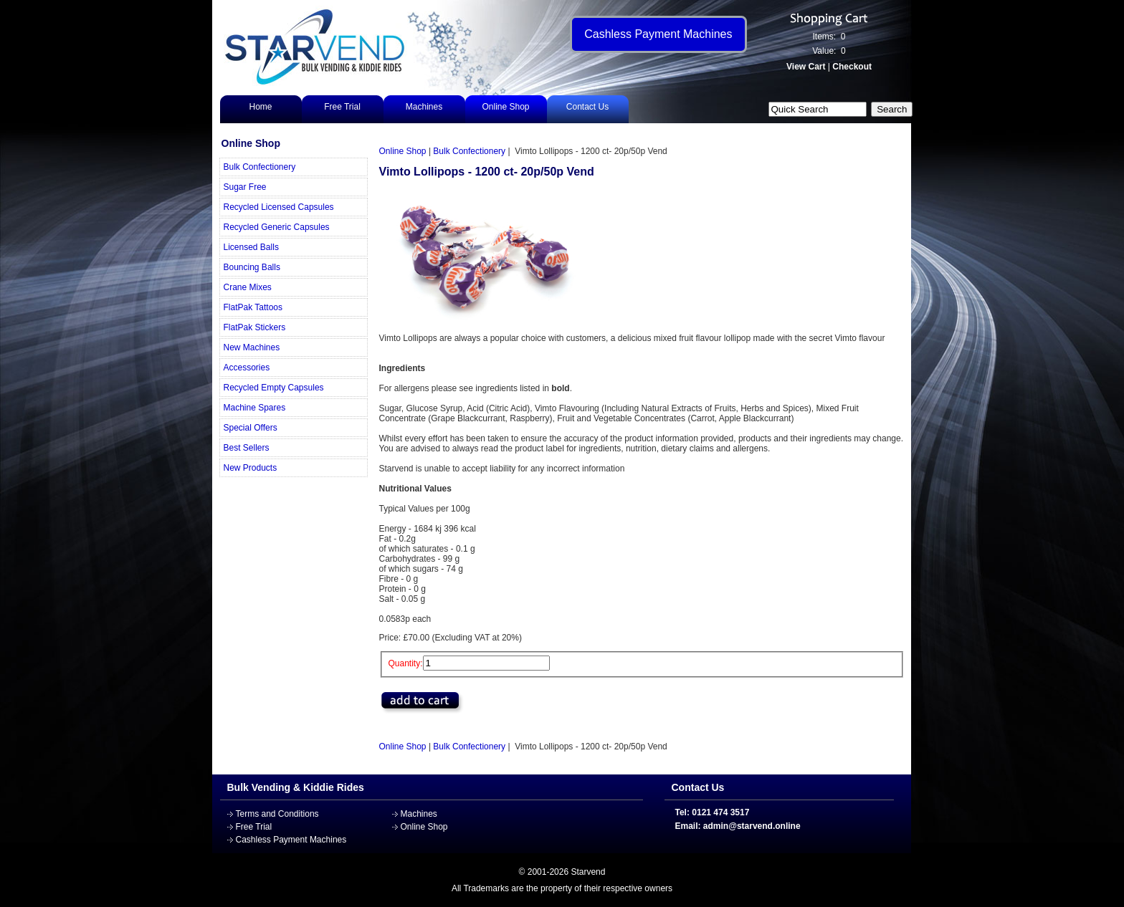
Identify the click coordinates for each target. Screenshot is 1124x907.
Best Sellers (247, 448)
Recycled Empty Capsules (274, 388)
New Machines (252, 347)
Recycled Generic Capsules (277, 227)
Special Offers (250, 428)
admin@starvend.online (752, 826)
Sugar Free (245, 187)
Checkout (852, 67)
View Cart (805, 67)
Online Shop (505, 107)
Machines (424, 107)
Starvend (588, 872)
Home (260, 107)
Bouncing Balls (252, 267)
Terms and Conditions (277, 814)
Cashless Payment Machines (291, 840)
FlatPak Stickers (255, 327)
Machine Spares (255, 408)
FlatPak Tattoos (253, 307)
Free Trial (342, 107)
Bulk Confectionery (260, 167)
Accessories (247, 368)
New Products (250, 468)
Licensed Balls (251, 247)
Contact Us (587, 107)
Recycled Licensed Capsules (279, 207)
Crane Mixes (248, 287)
